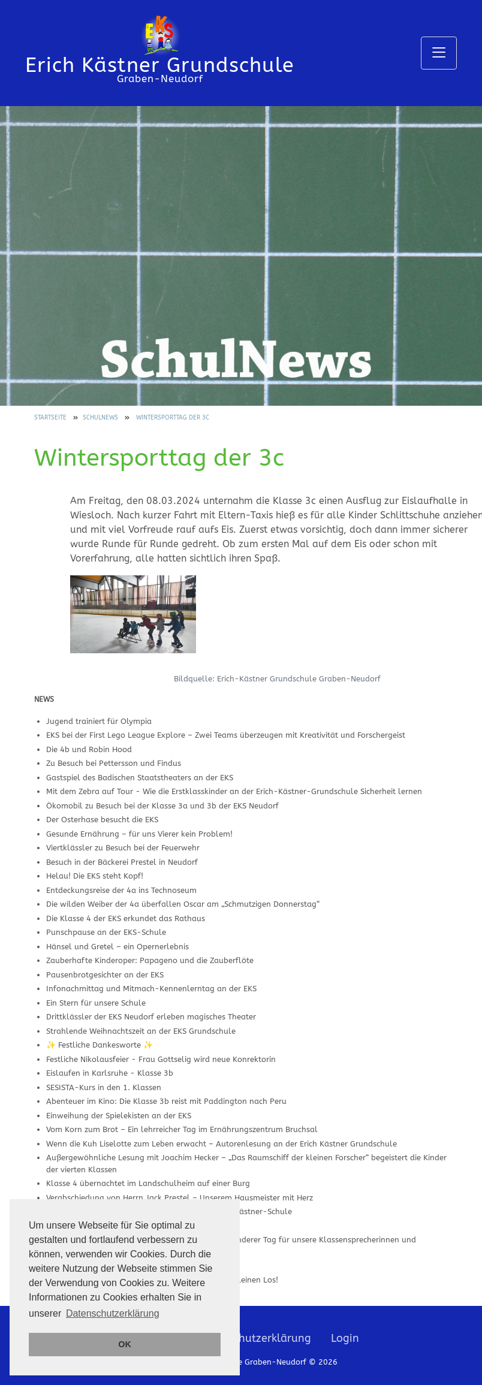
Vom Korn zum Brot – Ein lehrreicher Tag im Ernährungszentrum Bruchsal (182, 1129)
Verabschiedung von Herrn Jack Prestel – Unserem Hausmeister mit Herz (179, 1197)
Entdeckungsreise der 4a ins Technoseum (121, 890)
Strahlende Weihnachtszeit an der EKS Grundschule (141, 1031)
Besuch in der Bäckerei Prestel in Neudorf (122, 862)
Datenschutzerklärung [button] (112, 1313)
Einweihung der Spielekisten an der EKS (118, 1115)
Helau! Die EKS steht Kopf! (94, 875)
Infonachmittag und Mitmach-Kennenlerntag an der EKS (151, 988)
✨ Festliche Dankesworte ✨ (99, 1044)
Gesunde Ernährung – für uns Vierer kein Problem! (139, 833)
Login (345, 1338)
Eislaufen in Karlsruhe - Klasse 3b (109, 1073)
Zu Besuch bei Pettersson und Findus (113, 763)
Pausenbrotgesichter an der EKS (105, 974)
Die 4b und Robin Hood (89, 749)
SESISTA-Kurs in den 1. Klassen (103, 1087)
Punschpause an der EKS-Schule (106, 932)
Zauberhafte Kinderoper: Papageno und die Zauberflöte (150, 960)
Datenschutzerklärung (254, 1338)
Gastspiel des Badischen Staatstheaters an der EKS (139, 777)
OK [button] (124, 1344)
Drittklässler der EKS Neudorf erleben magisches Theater (151, 1016)
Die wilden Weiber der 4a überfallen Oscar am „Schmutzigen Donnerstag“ (183, 904)
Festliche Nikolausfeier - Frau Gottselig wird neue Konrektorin (161, 1059)
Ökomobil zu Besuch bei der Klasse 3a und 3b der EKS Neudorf (162, 805)
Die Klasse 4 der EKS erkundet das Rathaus (125, 918)
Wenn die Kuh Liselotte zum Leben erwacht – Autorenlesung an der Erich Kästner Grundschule (221, 1143)
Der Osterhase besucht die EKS (102, 819)
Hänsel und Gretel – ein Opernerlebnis (117, 946)
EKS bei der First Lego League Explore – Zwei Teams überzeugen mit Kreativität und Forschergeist (225, 735)
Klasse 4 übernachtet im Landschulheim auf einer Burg (148, 1183)
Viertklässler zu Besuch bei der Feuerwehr (123, 847)
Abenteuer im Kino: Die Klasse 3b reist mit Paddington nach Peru (166, 1101)
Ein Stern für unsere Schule (96, 1002)
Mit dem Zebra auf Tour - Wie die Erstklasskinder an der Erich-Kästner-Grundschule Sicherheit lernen (234, 791)
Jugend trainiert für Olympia (99, 721)
